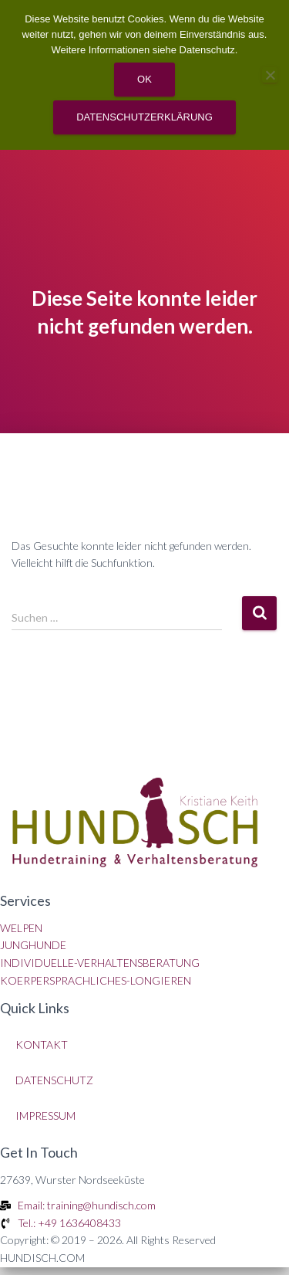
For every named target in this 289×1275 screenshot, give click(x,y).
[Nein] (269, 75)
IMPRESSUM (45, 1115)
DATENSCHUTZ (54, 1080)
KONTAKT (41, 1044)
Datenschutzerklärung (144, 117)
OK (144, 79)
